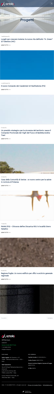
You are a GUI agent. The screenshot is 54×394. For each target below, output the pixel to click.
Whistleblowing (47, 385)
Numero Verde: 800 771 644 (9, 345)
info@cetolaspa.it (6, 349)
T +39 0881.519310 (6, 347)
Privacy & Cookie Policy (35, 385)
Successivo (50, 318)
